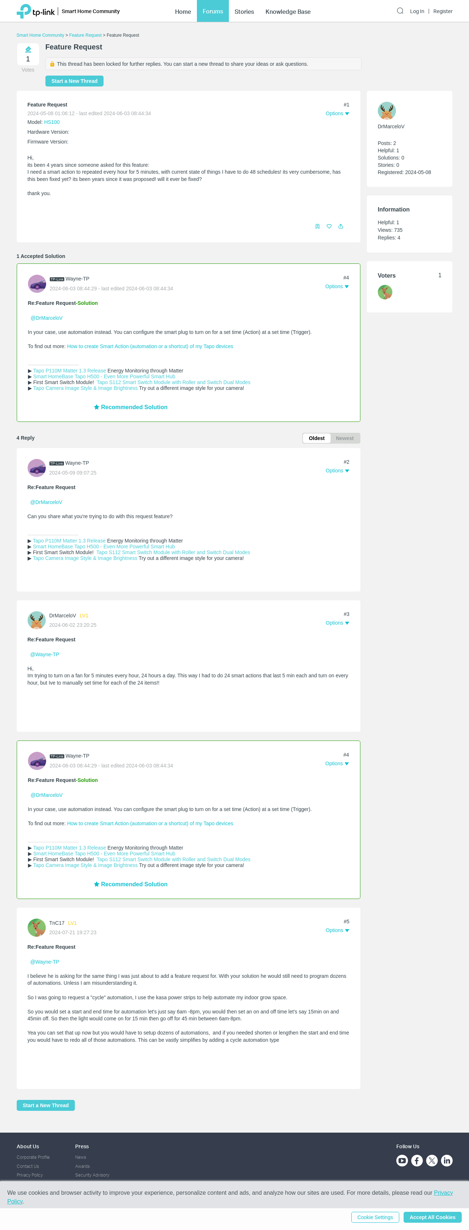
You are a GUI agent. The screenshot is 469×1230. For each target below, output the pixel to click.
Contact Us (28, 1166)
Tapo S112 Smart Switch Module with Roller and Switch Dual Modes (173, 382)
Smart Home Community (40, 35)
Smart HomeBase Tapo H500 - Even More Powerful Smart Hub (104, 376)
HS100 (52, 122)
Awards (82, 1166)
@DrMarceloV (46, 318)
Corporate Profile (33, 1157)
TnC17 (57, 923)
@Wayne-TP (44, 654)
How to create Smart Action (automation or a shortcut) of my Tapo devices (151, 346)
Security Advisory (92, 1175)
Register (443, 11)
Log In (417, 11)
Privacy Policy (30, 1175)
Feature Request (85, 35)
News (80, 1157)
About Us (28, 1146)
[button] (341, 226)
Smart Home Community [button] (91, 11)
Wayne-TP (78, 279)
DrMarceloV (62, 615)
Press (82, 1146)
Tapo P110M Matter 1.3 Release (69, 371)
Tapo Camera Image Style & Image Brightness (85, 388)
